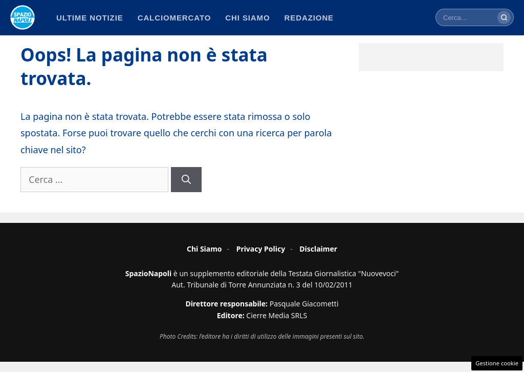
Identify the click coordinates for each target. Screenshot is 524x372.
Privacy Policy (260, 249)
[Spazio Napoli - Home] (22, 17)
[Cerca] (504, 17)
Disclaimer (318, 249)
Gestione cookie (496, 363)
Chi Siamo (204, 249)
